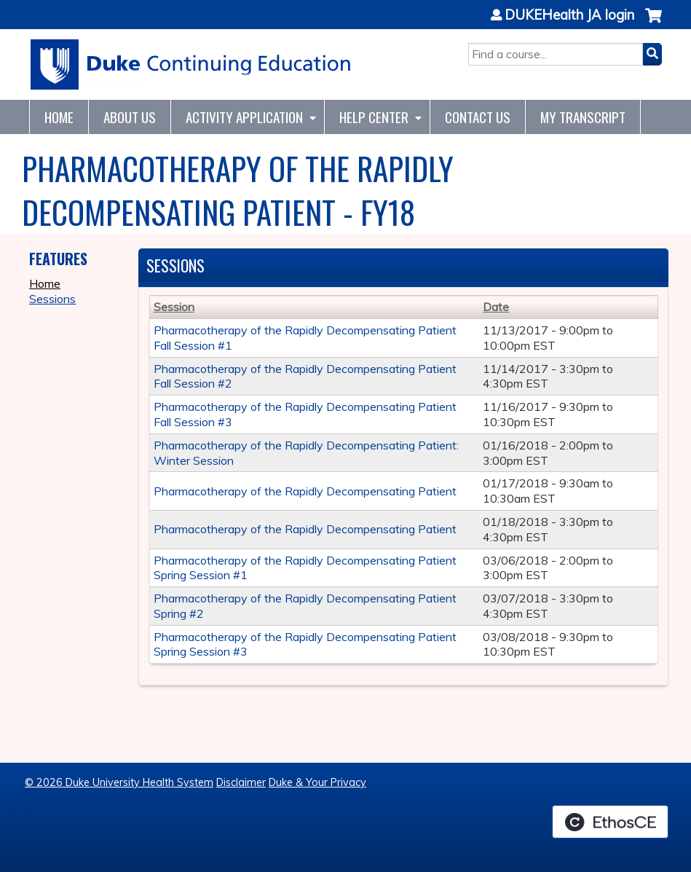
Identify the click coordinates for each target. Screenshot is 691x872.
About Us (129, 116)
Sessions (52, 298)
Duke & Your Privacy (317, 782)
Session (174, 306)
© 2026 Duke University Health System (119, 782)
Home (59, 116)
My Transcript (582, 116)
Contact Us (477, 116)
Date (496, 306)
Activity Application (244, 116)
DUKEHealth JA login (569, 15)
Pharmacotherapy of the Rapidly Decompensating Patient (305, 491)
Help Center (373, 116)
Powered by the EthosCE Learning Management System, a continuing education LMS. (610, 821)
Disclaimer (241, 782)
